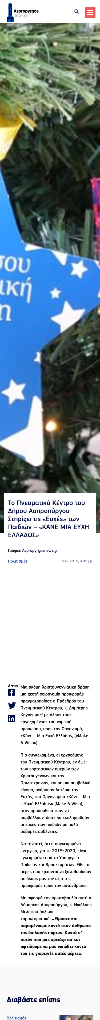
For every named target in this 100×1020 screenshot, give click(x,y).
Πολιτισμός (17, 561)
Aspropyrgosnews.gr (40, 551)
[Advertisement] (50, 624)
